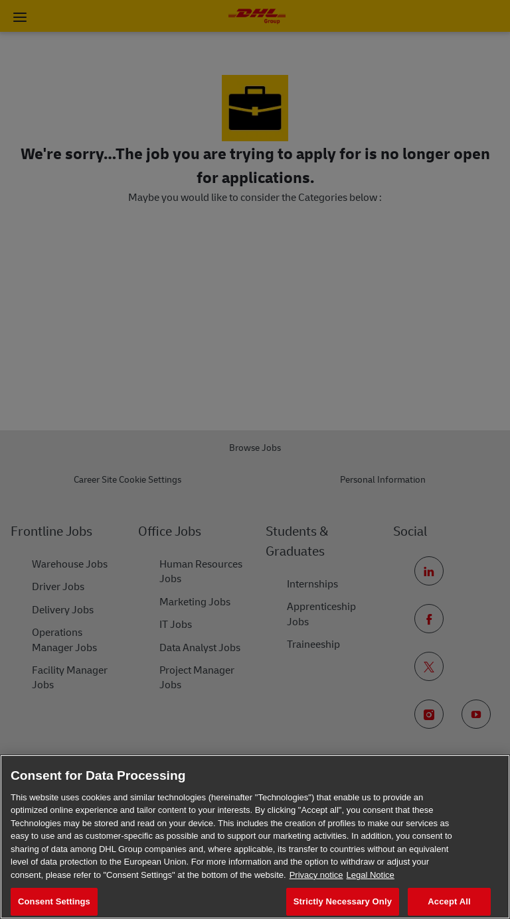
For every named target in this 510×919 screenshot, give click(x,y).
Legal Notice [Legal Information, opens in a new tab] (370, 875)
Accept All (449, 901)
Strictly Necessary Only (343, 901)
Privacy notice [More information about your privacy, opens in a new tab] (316, 875)
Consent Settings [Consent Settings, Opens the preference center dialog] (54, 901)
